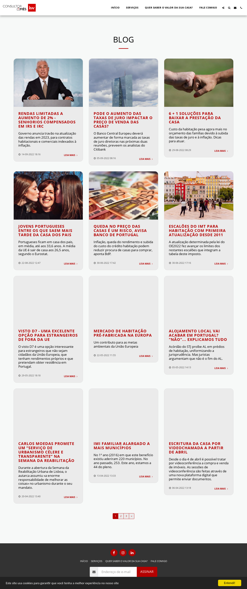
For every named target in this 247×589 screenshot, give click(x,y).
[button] (223, 7)
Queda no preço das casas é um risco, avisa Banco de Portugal (120, 230)
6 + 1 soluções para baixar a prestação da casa (195, 118)
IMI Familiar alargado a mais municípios (122, 445)
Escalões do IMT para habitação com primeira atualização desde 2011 (197, 230)
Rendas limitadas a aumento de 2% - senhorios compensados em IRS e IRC (47, 120)
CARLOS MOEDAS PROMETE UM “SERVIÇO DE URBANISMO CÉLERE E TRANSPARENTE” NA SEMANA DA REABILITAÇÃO (46, 452)
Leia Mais (71, 155)
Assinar (147, 571)
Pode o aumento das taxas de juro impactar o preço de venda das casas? (123, 120)
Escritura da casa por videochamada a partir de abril (196, 448)
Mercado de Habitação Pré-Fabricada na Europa (123, 333)
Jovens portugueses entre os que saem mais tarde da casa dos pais (45, 230)
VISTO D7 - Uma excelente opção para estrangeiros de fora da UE (48, 335)
